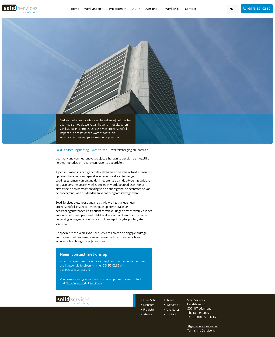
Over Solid (149, 300)
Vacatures (173, 309)
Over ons (151, 9)
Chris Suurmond (76, 283)
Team (170, 300)
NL (231, 8)
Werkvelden (92, 9)
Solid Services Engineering (72, 300)
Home (75, 9)
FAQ (134, 9)
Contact (190, 9)
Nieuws (148, 314)
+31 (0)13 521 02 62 (204, 317)
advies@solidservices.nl (75, 270)
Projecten (116, 9)
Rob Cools (96, 283)
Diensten (148, 305)
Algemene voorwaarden (202, 326)
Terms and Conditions (201, 330)
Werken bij (172, 9)
